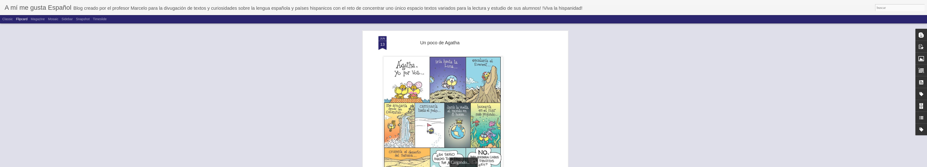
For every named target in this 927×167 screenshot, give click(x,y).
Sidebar (67, 19)
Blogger (487, 164)
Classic (7, 19)
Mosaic (53, 19)
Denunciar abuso (502, 164)
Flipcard (22, 19)
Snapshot (83, 19)
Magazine (38, 19)
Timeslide (100, 19)
